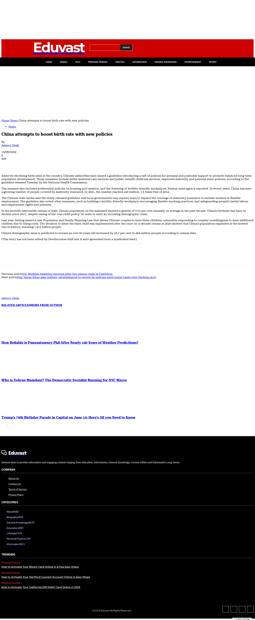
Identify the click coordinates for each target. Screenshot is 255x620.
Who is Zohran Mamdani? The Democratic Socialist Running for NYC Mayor (64, 380)
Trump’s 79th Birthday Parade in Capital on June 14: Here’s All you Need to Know (68, 417)
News (14, 120)
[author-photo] (9, 294)
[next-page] (10, 425)
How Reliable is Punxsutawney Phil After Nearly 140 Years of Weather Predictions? (69, 343)
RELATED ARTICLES (15, 305)
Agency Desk (10, 145)
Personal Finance (10, 562)
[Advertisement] (127, 92)
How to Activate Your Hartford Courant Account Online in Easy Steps (45, 577)
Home (5, 120)
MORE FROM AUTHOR (46, 305)
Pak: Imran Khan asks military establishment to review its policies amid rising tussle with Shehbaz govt (86, 277)
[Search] (126, 47)
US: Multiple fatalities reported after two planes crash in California (67, 274)
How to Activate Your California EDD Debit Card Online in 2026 (40, 587)
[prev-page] (3, 425)
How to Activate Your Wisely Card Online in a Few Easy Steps (40, 567)
